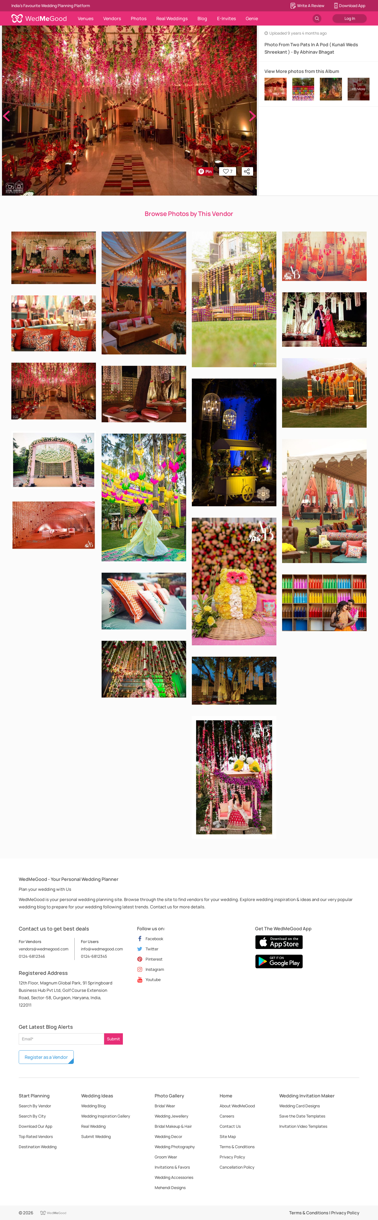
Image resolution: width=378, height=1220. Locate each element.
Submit (113, 1038)
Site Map (228, 1136)
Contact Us (230, 1126)
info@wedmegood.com (102, 949)
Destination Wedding (37, 1146)
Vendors (112, 18)
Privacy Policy (232, 1157)
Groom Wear (166, 1157)
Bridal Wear (165, 1105)
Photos (138, 18)
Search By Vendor (35, 1105)
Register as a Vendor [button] (46, 1057)
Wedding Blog (93, 1105)
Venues (85, 18)
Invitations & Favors (172, 1167)
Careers (227, 1116)
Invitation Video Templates (303, 1126)
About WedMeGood (237, 1105)
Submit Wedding (96, 1136)
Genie (252, 18)
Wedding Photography (175, 1146)
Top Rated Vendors (36, 1136)
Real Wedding (93, 1126)
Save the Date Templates (302, 1116)
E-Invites (226, 18)
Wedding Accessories (174, 1177)
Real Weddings (172, 18)
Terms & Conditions (237, 1146)
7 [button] (227, 171)
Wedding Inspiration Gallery (105, 1116)
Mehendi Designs (170, 1187)
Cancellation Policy (237, 1167)
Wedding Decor (168, 1136)
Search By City (32, 1116)
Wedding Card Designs (299, 1105)
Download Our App (35, 1126)
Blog (202, 18)
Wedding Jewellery (171, 1116)
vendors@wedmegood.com (43, 949)
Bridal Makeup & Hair (173, 1126)
